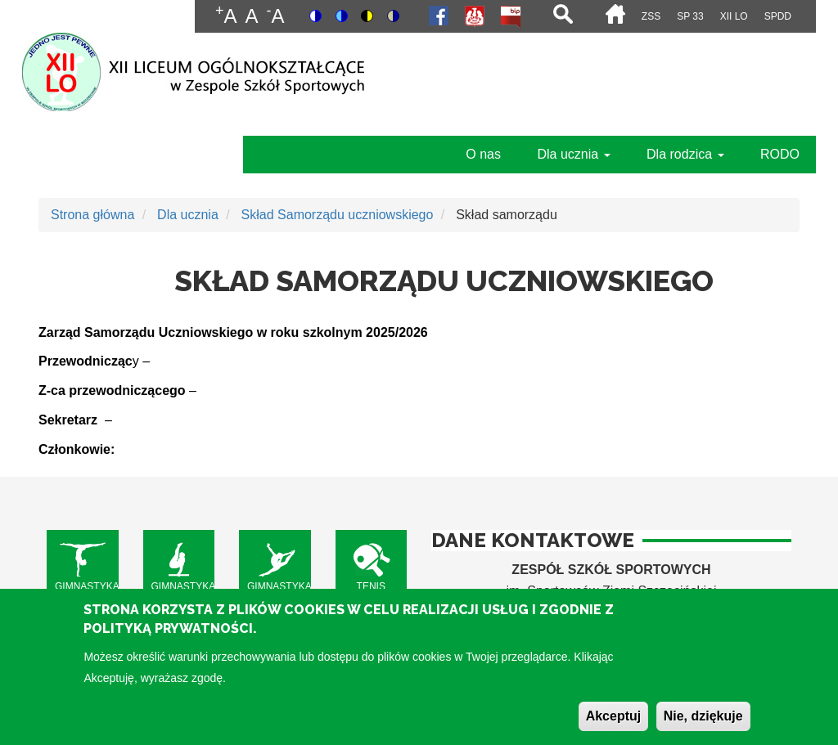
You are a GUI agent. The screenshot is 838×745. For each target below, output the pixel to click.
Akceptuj (614, 726)
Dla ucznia (573, 154)
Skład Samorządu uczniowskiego (337, 215)
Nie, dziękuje (703, 726)
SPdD (777, 16)
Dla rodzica (685, 154)
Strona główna (92, 215)
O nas (483, 154)
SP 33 (690, 16)
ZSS (651, 16)
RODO (780, 154)
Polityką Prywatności (168, 638)
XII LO (734, 16)
